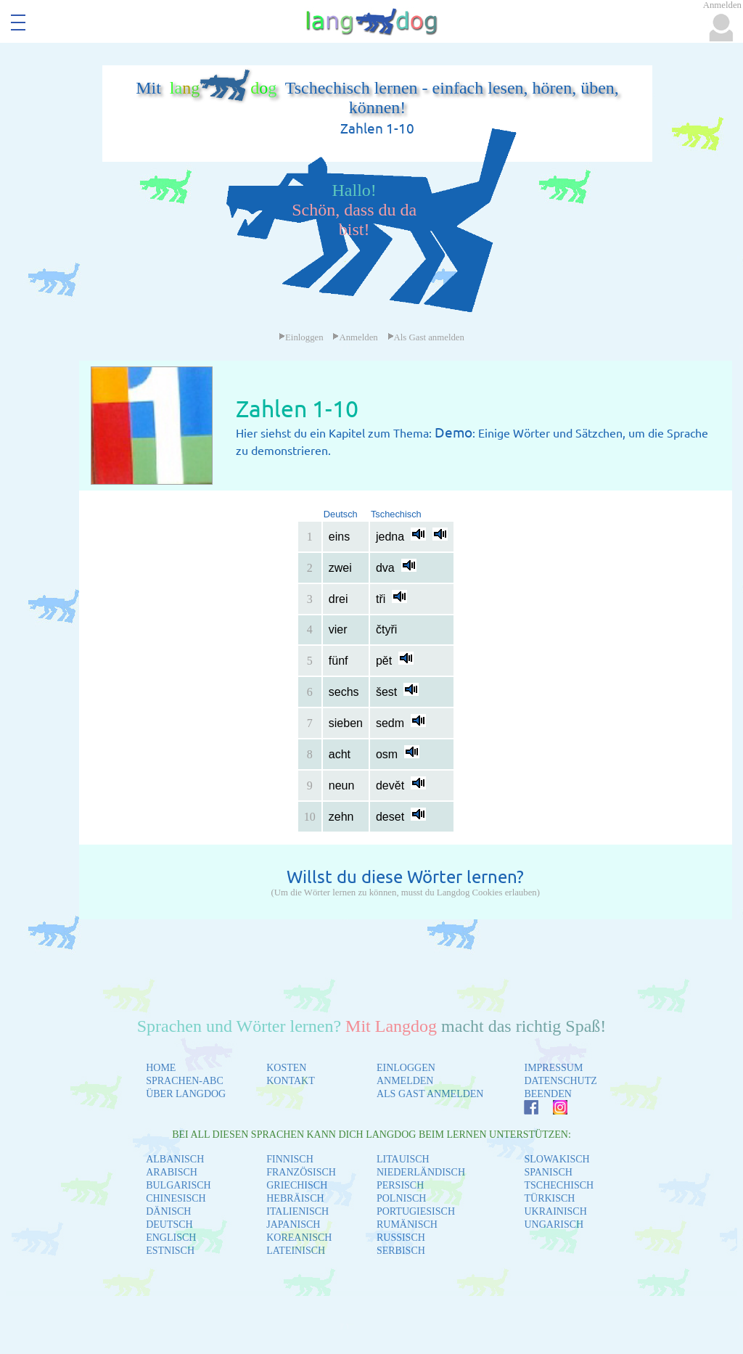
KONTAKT (290, 1080)
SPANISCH (548, 1172)
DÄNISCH (168, 1211)
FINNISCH (289, 1159)
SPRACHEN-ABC (184, 1080)
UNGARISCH (553, 1224)
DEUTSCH (169, 1224)
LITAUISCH (403, 1159)
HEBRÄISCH (295, 1198)
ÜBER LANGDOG (186, 1093)
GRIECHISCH (296, 1185)
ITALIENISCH (297, 1211)
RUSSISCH (401, 1237)
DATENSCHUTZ (560, 1080)
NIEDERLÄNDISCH (421, 1172)
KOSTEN (286, 1067)
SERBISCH (401, 1250)
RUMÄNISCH (407, 1224)
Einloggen (301, 337)
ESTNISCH (170, 1250)
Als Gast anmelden (425, 337)
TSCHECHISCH (559, 1185)
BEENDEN (547, 1093)
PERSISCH (400, 1185)
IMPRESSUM (553, 1067)
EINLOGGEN (406, 1067)
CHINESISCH (175, 1198)
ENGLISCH (171, 1237)
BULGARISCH (178, 1185)
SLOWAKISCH (556, 1159)
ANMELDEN (405, 1080)
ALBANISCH (175, 1159)
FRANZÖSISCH (301, 1172)
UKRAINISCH (555, 1211)
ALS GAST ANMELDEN (430, 1093)
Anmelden (354, 337)
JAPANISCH (293, 1224)
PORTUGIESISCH (416, 1211)
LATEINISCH (295, 1250)
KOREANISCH (299, 1237)
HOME (161, 1067)
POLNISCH (401, 1198)
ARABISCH (171, 1172)
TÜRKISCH (549, 1198)
